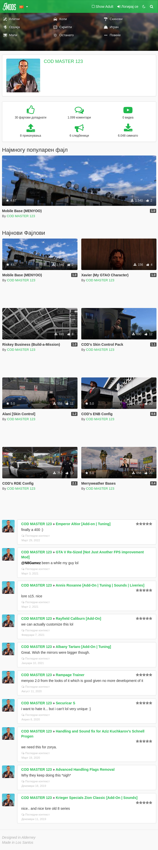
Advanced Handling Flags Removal (85, 769)
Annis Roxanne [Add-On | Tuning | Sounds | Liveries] (100, 585)
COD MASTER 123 (63, 61)
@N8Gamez (31, 563)
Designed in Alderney (19, 837)
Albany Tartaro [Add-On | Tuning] (83, 647)
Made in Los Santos (17, 842)
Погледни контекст (35, 535)
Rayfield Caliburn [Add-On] (78, 618)
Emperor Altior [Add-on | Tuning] (83, 524)
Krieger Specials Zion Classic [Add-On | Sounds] (97, 798)
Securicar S (65, 703)
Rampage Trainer (70, 675)
